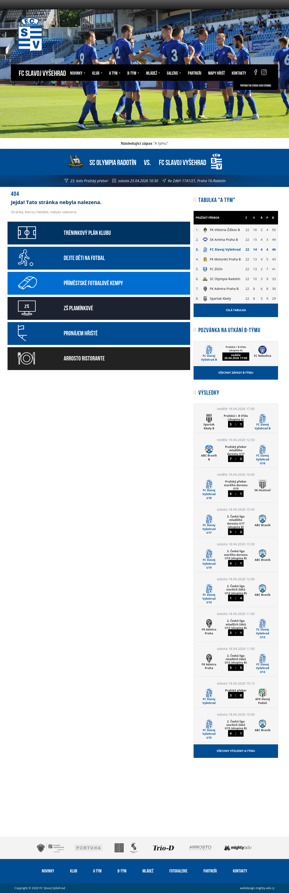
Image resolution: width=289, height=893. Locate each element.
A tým (115, 72)
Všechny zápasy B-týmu (235, 373)
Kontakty (239, 72)
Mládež (153, 72)
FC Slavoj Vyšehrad (42, 72)
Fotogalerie (178, 870)
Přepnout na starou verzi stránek (255, 85)
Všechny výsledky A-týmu (236, 751)
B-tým (133, 72)
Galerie (174, 72)
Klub (97, 72)
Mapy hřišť (216, 72)
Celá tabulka (236, 310)
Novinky (77, 72)
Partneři (194, 72)
